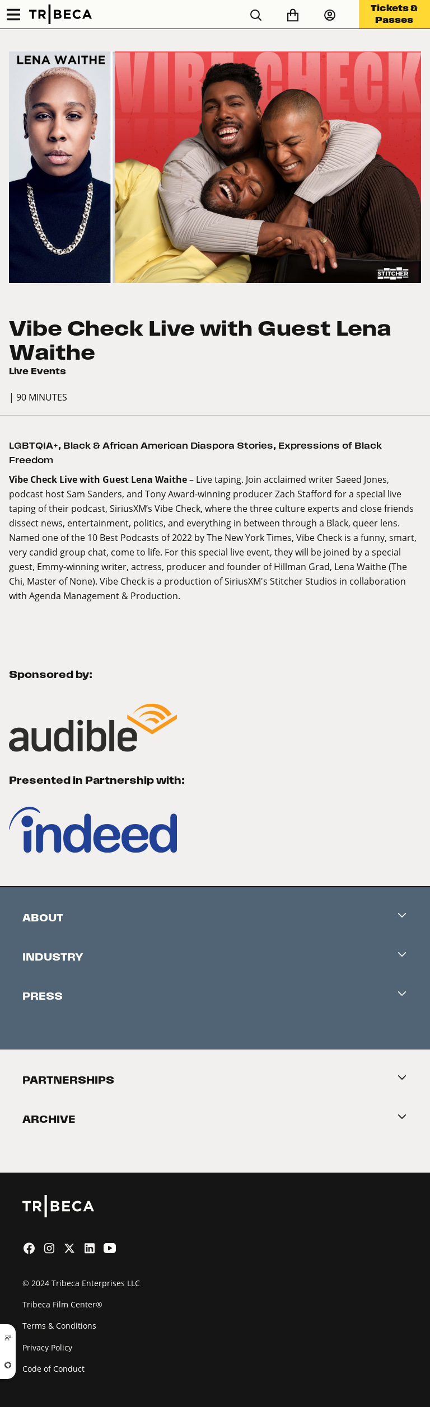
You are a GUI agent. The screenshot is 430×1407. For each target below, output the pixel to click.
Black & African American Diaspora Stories (168, 445)
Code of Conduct (53, 1368)
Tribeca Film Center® (62, 1304)
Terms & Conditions (59, 1325)
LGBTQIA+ (33, 445)
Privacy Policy (47, 1347)
